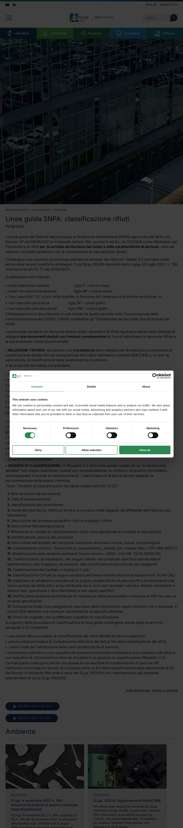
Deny (38, 449)
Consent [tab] (36, 386)
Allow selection (91, 449)
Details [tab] (91, 386)
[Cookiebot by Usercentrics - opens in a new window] (155, 376)
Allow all (144, 449)
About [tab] (146, 386)
